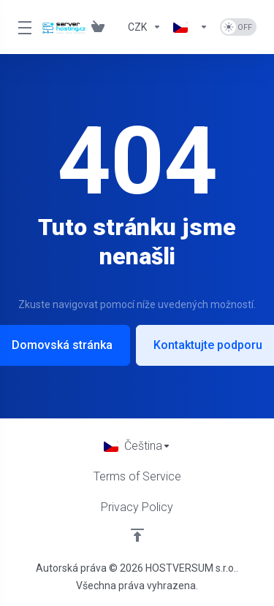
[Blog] (116, 27)
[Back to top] (137, 535)
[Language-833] (190, 27)
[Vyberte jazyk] (137, 446)
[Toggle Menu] (21, 27)
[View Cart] (97, 27)
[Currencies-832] (144, 27)
